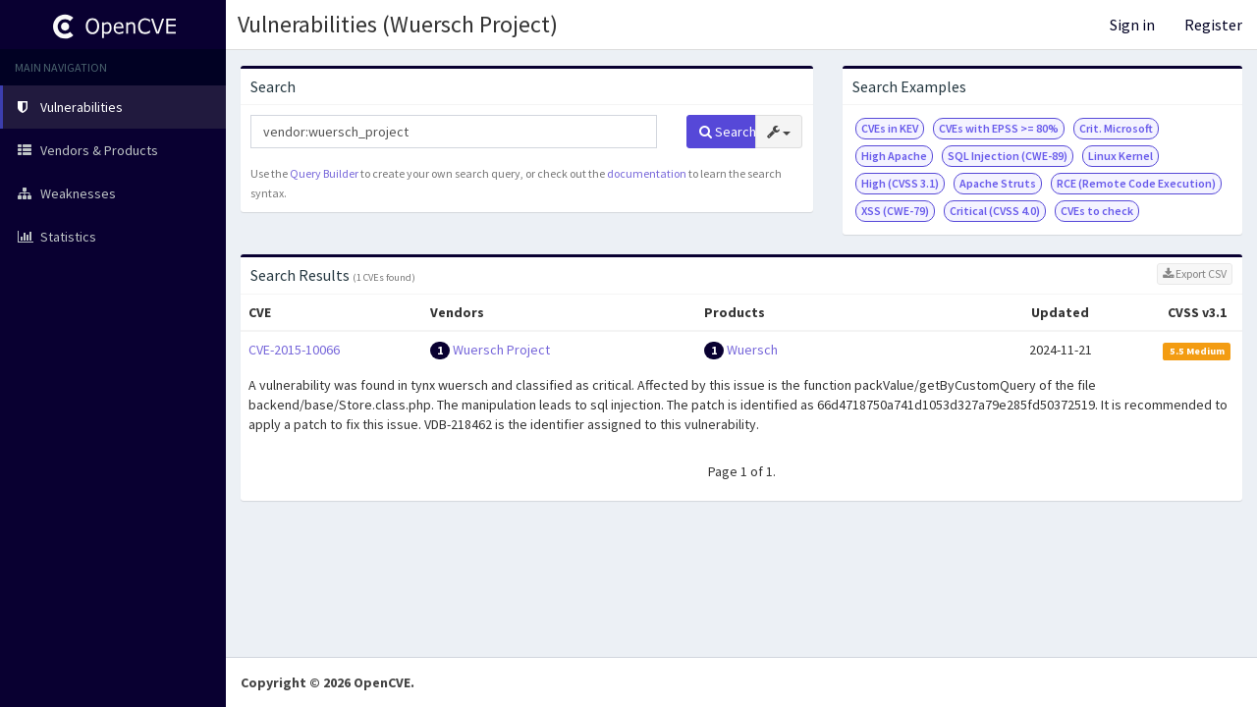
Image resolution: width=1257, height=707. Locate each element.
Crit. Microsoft (1116, 128)
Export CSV (1195, 273)
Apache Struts (997, 183)
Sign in (1132, 24)
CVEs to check (1097, 210)
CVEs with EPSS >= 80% (999, 128)
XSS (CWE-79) (895, 210)
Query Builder (324, 173)
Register (1213, 24)
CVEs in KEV (889, 128)
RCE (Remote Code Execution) (1136, 183)
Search (727, 131)
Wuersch (752, 349)
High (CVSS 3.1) (900, 183)
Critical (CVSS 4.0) (995, 210)
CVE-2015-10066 (294, 349)
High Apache (894, 155)
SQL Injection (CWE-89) (1007, 155)
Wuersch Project (501, 349)
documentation (646, 173)
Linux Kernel (1120, 155)
